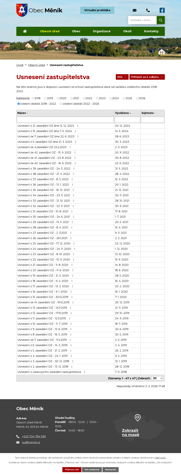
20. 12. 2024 (122, 125)
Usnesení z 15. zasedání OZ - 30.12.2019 (45, 297)
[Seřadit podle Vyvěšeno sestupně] (130, 113)
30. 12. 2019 (122, 302)
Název (21, 113)
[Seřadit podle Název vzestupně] (27, 112)
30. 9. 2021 (121, 206)
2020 (63, 98)
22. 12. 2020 (122, 243)
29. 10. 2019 (122, 313)
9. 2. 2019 (121, 355)
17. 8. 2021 (121, 211)
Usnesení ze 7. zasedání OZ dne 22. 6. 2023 (48, 136)
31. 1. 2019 (121, 361)
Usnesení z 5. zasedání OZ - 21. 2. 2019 (45, 350)
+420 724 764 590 (34, 436)
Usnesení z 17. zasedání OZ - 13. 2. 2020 (45, 286)
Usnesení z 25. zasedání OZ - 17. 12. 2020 (46, 243)
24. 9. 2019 (121, 318)
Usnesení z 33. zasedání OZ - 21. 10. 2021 (46, 200)
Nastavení (111, 469)
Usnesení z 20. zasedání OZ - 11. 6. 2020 (46, 270)
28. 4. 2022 (122, 173)
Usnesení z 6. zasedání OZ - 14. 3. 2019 (45, 345)
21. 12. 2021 (121, 189)
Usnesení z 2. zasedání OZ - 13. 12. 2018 (45, 366)
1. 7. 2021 (120, 216)
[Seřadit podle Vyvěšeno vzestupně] (130, 112)
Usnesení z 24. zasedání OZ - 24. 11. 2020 (46, 248)
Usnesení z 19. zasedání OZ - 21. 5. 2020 (45, 275)
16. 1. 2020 (121, 291)
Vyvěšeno (122, 113)
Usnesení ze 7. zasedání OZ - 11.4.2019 (44, 339)
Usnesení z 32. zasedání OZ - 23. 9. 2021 (46, 206)
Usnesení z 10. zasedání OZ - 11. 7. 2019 (45, 323)
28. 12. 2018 (122, 366)
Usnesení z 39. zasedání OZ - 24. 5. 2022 (46, 168)
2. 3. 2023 (121, 147)
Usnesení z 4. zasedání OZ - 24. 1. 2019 (45, 355)
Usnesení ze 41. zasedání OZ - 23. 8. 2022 (47, 157)
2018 (37, 98)
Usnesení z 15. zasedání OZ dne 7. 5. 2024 (47, 131)
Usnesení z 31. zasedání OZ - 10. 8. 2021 (45, 211)
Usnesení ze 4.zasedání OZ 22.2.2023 (44, 147)
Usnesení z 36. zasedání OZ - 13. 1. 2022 (45, 184)
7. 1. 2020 (121, 297)
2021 (76, 98)
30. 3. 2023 (122, 141)
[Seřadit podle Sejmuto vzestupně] (155, 112)
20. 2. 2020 (122, 286)
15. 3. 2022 (121, 179)
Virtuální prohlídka (97, 10)
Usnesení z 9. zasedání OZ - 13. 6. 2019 (45, 329)
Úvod (25, 31)
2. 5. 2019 (121, 339)
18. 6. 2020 (121, 270)
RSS (120, 76)
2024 (115, 98)
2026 (142, 98)
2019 (50, 98)
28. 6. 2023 (122, 136)
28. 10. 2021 (122, 200)
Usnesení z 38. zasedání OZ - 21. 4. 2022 (46, 173)
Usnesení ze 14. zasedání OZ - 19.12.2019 (46, 302)
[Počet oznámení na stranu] (157, 378)
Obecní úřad (49, 31)
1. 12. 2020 (121, 248)
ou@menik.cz (31, 442)
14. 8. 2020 (122, 264)
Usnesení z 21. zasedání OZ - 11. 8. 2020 (45, 264)
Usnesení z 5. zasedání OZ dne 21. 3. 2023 (47, 141)
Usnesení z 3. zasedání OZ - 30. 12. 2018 (46, 361)
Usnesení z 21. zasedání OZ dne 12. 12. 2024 (48, 125)
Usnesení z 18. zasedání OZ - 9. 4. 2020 (45, 280)
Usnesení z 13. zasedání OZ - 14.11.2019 (44, 307)
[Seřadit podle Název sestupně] (27, 113)
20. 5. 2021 (121, 222)
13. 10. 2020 (122, 254)
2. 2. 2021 (121, 238)
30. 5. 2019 (121, 334)
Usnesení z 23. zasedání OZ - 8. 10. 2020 (46, 254)
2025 (129, 98)
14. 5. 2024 (121, 131)
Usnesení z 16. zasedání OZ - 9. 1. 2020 (45, 291)
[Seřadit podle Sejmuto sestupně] (155, 113)
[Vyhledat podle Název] (65, 120)
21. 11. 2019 (121, 307)
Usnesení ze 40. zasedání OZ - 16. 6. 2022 (47, 163)
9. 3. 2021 (121, 232)
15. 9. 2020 (121, 259)
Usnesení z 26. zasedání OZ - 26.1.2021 (45, 238)
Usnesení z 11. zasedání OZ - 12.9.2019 (44, 318)
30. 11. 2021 (122, 195)
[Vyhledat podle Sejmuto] (152, 120)
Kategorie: (23, 98)
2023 (102, 98)
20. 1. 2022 (121, 184)
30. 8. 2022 (122, 157)
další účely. (160, 457)
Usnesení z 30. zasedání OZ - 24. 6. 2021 (46, 216)
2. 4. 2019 (121, 345)
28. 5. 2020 (122, 275)
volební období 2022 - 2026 (81, 103)
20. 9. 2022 (122, 152)
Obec (76, 31)
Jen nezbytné (92, 469)
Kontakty (151, 31)
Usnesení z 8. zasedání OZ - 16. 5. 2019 (45, 334)
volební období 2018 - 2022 (38, 103)
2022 (89, 98)
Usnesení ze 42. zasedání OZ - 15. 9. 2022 (47, 152)
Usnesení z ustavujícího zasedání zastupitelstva (52, 371)
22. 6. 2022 (122, 163)
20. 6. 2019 (121, 329)
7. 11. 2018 (121, 371)
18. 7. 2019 (121, 323)
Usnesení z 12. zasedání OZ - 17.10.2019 (45, 313)
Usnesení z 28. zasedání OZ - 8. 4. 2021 (45, 227)
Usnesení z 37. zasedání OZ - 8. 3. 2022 (45, 179)
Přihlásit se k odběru (146, 76)
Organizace (102, 31)
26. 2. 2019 (121, 350)
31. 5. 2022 (121, 168)
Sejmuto (148, 113)
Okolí (127, 31)
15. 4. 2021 (121, 227)
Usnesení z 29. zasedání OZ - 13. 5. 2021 (45, 222)
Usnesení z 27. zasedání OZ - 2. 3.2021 (45, 232)
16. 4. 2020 (122, 280)
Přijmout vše (71, 469)
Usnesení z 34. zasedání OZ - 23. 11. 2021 (46, 195)
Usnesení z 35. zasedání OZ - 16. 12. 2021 (46, 189)
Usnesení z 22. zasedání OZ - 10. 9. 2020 (46, 259)
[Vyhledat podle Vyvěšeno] (127, 120)
